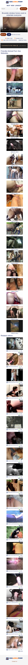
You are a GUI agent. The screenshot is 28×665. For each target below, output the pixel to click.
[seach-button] (17, 8)
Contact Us (14, 661)
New (12, 5)
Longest (18, 5)
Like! (3, 34)
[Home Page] (14, 2)
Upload (23, 9)
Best (8, 5)
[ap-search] (10, 8)
